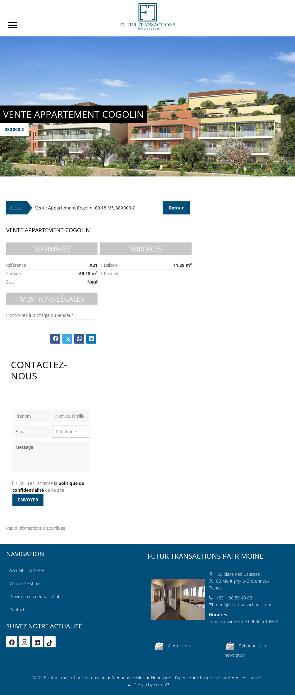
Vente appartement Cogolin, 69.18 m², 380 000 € (85, 208)
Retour (176, 208)
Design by (150, 685)
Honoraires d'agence (171, 677)
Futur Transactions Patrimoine (205, 556)
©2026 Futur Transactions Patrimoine (69, 677)
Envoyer (28, 500)
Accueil (147, 16)
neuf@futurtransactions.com (243, 605)
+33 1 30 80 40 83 (234, 598)
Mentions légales (128, 677)
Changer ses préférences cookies (229, 677)
